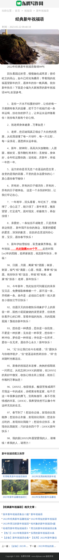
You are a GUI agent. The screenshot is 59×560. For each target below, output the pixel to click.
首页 (17, 10)
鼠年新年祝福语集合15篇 (16, 514)
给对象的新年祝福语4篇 (43, 523)
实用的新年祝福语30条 (42, 533)
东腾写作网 (25, 556)
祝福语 (28, 10)
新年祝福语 (42, 10)
